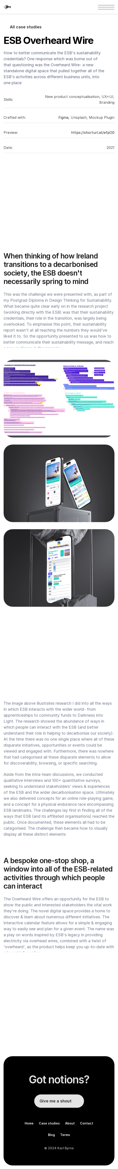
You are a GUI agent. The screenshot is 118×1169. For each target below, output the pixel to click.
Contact (86, 1123)
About (70, 1123)
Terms (65, 1135)
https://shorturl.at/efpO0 (92, 132)
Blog (51, 1135)
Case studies (49, 1123)
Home (29, 1123)
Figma (63, 117)
